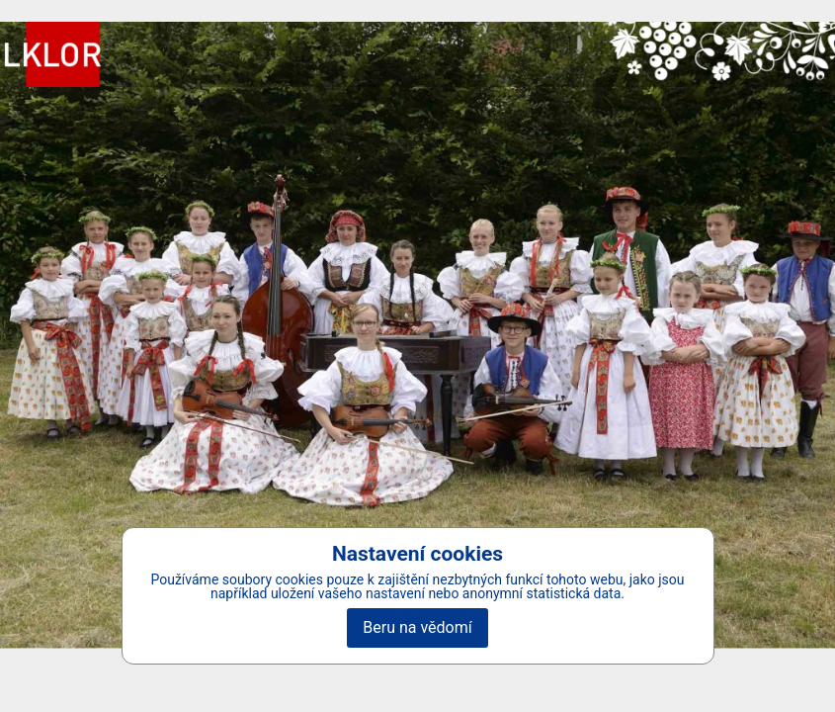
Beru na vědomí (417, 627)
